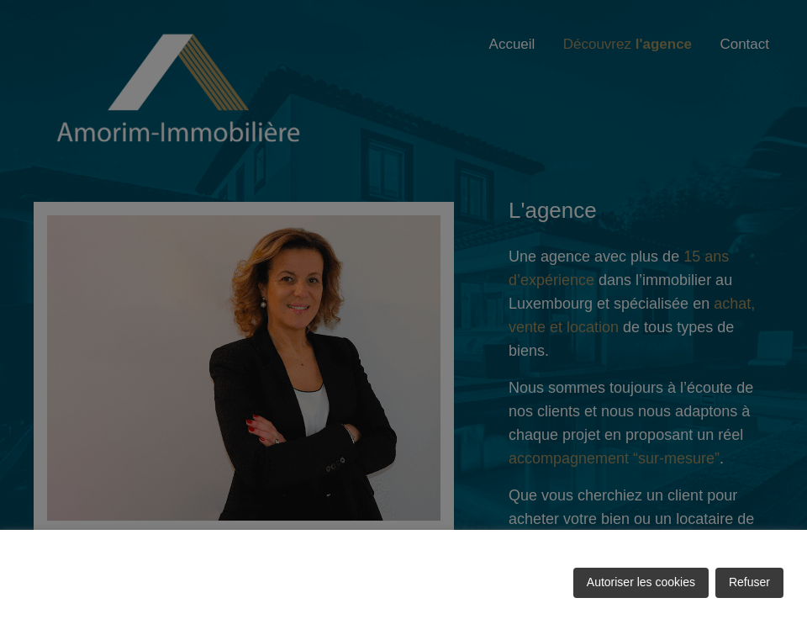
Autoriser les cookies (641, 582)
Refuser (749, 582)
